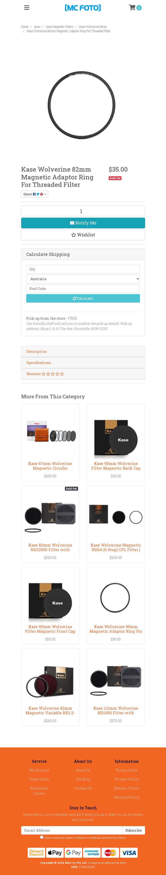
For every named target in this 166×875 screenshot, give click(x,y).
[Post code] (83, 288)
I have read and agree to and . (83, 837)
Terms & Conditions (88, 837)
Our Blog (83, 779)
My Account (39, 770)
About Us (83, 770)
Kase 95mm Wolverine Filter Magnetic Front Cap (50, 629)
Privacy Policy (126, 779)
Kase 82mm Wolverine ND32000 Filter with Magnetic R (50, 549)
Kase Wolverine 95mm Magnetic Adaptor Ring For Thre (115, 631)
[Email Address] (71, 830)
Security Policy (126, 797)
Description (36, 351)
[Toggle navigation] (26, 7)
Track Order (39, 779)
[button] (83, 235)
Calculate (83, 298)
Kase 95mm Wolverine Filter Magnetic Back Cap (115, 466)
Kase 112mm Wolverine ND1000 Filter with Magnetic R (115, 713)
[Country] (83, 279)
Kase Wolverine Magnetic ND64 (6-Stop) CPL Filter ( (116, 547)
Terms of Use (127, 770)
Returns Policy (126, 788)
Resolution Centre (39, 791)
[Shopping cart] (135, 8)
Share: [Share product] (33, 194)
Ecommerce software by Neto (107, 863)
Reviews (45, 374)
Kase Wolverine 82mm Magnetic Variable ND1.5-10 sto (50, 713)
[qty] (83, 269)
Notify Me (83, 223)
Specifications (38, 362)
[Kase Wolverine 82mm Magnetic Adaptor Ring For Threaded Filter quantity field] (83, 210)
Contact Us (83, 788)
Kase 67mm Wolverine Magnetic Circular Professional (50, 468)
